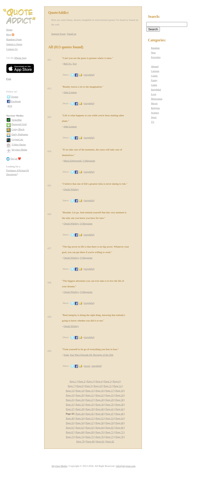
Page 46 (100, 413)
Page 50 (80, 418)
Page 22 (100, 395)
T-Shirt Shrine (19, 144)
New (153, 52)
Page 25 (70, 399)
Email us (71, 33)
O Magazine (89, 160)
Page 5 (107, 381)
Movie (154, 103)
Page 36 (119, 404)
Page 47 (110, 413)
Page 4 (99, 381)
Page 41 (110, 409)
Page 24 (119, 395)
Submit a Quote (14, 44)
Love (153, 94)
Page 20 (80, 395)
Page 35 (110, 404)
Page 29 (110, 399)
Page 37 (70, 409)
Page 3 (90, 381)
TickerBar (17, 119)
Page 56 (80, 423)
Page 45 (90, 413)
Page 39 (90, 409)
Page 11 (108, 386)
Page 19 (70, 395)
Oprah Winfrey (71, 189)
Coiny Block (18, 129)
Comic (154, 75)
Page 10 (98, 386)
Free (8, 78)
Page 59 (110, 423)
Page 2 (81, 381)
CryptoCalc (17, 139)
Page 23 (110, 395)
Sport (153, 117)
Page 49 (70, 418)
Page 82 (110, 441)
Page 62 (80, 427)
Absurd (154, 66)
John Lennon (70, 92)
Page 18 (119, 390)
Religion (155, 108)
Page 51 (90, 418)
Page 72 (119, 432)
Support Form (58, 33)
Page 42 (119, 409)
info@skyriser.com (126, 466)
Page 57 (90, 423)
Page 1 (73, 381)
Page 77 (110, 436)
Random (155, 47)
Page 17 (110, 390)
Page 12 (117, 386)
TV (152, 121)
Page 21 (90, 395)
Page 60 (119, 423)
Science (155, 112)
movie (87, 365)
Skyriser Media (19, 149)
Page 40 (100, 409)
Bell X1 (67, 63)
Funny (154, 80)
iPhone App (20, 57)
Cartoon (155, 71)
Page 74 (80, 436)
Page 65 (110, 427)
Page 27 (90, 399)
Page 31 (70, 404)
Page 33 (90, 404)
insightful (89, 74)
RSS (10, 105)
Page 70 (100, 432)
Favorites (155, 57)
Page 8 (79, 386)
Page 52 (100, 418)
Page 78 (119, 436)
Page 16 (100, 390)
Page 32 (80, 404)
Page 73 (70, 436)
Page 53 (110, 418)
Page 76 (100, 436)
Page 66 (119, 427)
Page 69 (90, 432)
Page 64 (100, 427)
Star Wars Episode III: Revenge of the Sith (91, 354)
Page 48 (119, 413)
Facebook (16, 101)
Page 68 (80, 432)
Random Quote (14, 39)
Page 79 (80, 441)
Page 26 (80, 399)
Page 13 (70, 390)
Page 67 (70, 432)
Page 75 (90, 436)
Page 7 (71, 386)
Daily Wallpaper (20, 134)
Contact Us (12, 49)
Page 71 (110, 432)
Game (154, 84)
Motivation (156, 98)
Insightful (156, 89)
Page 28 (100, 399)
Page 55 (70, 423)
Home (9, 29)
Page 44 (80, 413)
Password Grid (19, 124)
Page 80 (90, 441)
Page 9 (88, 386)
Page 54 (119, 418)
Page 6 (116, 381)
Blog (8, 34)
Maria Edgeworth (72, 160)
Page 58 (100, 423)
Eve (75, 63)
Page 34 (100, 404)
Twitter (15, 96)
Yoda (66, 354)
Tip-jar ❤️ (15, 158)
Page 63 (90, 427)
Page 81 (100, 441)
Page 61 (70, 427)
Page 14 (80, 390)
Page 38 (80, 409)
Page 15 (90, 390)
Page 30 (119, 399)
